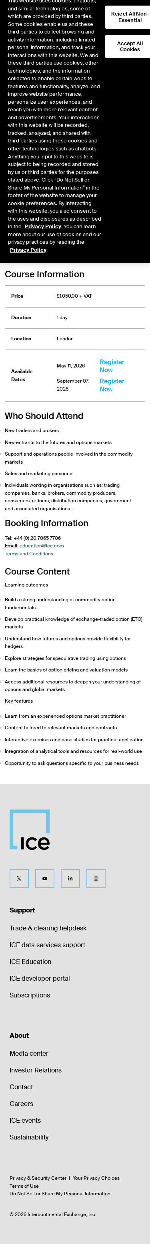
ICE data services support (47, 945)
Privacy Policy (43, 219)
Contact (21, 1087)
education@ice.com (42, 546)
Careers (21, 1104)
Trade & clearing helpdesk (48, 928)
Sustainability (29, 1137)
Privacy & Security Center (38, 1178)
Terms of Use (24, 1186)
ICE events (25, 1120)
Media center (29, 1053)
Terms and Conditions (29, 554)
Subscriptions (30, 995)
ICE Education (30, 962)
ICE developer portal (40, 978)
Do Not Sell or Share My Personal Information (60, 1194)
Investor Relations (36, 1070)
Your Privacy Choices (96, 1178)
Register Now (112, 366)
